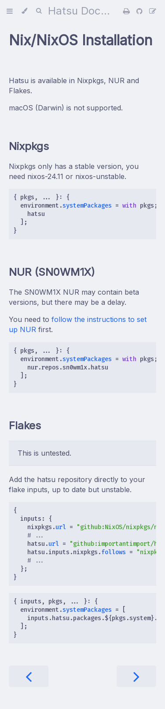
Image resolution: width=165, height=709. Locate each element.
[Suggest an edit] (152, 11)
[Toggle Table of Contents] (9, 11)
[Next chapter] (136, 676)
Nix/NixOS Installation (80, 40)
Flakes (25, 425)
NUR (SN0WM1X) (52, 272)
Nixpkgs (29, 146)
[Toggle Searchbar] (39, 11)
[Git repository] (140, 11)
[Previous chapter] (28, 676)
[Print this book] (127, 11)
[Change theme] (24, 11)
